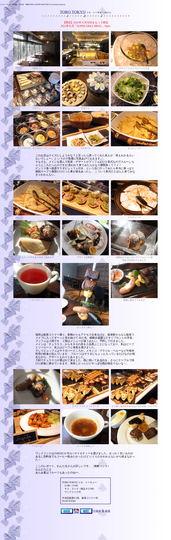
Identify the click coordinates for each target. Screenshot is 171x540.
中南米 (97, 511)
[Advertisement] (85, 531)
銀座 (107, 511)
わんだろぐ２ (43, 469)
